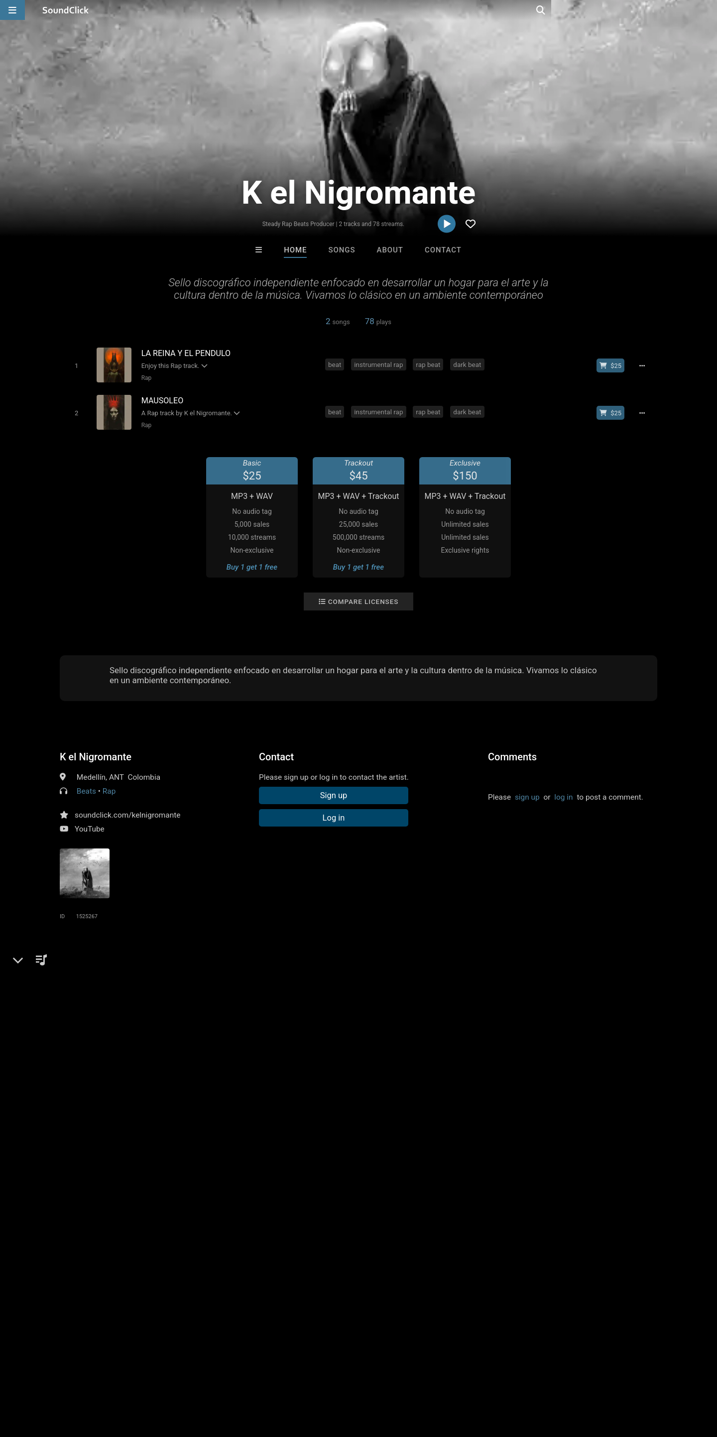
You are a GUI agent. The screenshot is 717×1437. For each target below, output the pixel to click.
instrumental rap (380, 364)
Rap (144, 377)
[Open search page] (707, 10)
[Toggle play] (74, 365)
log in (563, 794)
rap (67, 975)
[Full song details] (645, 365)
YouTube (90, 826)
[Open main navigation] (12, 10)
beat (336, 364)
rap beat (429, 364)
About (390, 249)
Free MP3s (265, 1213)
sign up (527, 794)
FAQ (42, 1377)
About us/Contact (88, 1377)
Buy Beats (327, 1213)
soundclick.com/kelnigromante (127, 812)
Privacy (237, 1377)
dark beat (468, 364)
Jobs (136, 1377)
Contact (443, 249)
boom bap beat (273, 975)
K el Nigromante (95, 754)
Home (295, 249)
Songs (342, 249)
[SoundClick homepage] (65, 9)
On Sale (389, 1213)
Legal (268, 1377)
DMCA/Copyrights (185, 1377)
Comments (512, 754)
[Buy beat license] (613, 365)
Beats (86, 788)
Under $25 (452, 1213)
